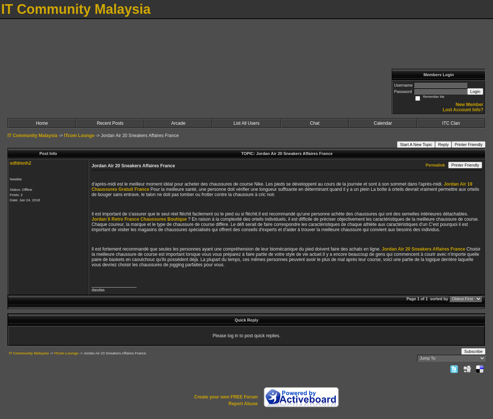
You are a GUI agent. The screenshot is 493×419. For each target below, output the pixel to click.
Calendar (383, 123)
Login (475, 91)
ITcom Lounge (79, 135)
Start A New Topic (416, 144)
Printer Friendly (469, 144)
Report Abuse (243, 403)
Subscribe (473, 351)
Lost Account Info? (463, 109)
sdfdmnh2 (20, 163)
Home (42, 123)
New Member (469, 104)
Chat (314, 123)
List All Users (246, 123)
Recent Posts (110, 123)
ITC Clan (451, 123)
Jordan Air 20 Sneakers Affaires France (423, 249)
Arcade (178, 123)
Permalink (435, 165)
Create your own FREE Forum (226, 397)
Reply (443, 144)
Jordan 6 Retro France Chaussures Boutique (139, 219)
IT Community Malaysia (32, 135)
